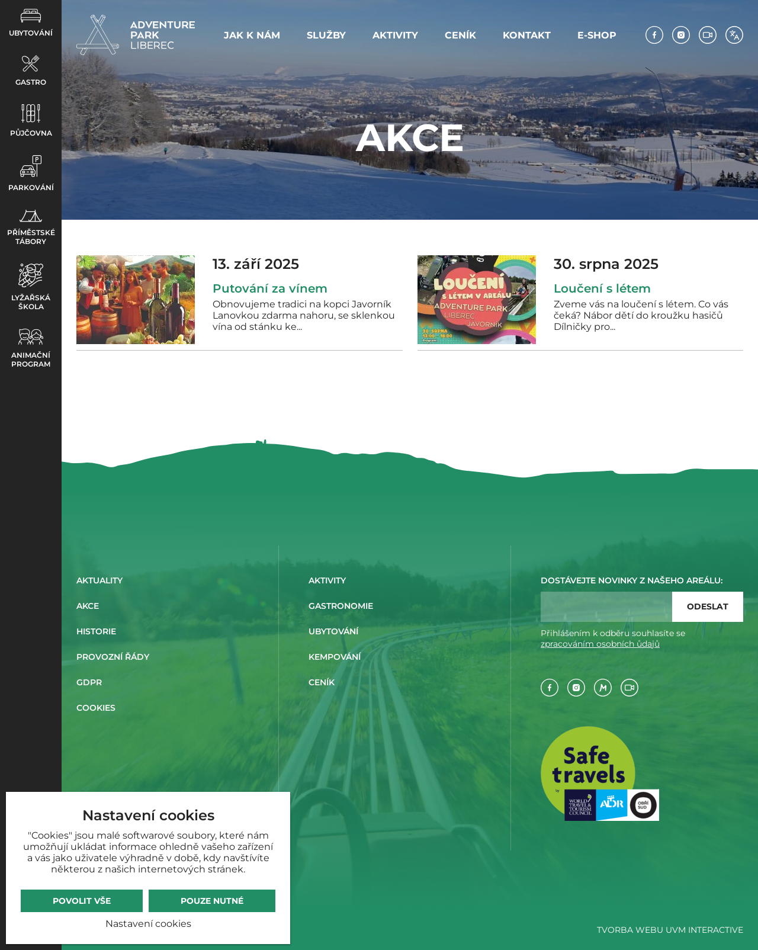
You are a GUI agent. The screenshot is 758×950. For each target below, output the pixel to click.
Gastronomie (341, 606)
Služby (326, 35)
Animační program (30, 348)
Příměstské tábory (31, 228)
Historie (96, 631)
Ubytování (31, 23)
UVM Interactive (704, 930)
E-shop (596, 35)
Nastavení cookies (148, 923)
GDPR (89, 682)
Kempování (335, 656)
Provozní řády (112, 656)
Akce (87, 606)
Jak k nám (252, 35)
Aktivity (395, 35)
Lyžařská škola (30, 287)
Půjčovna (31, 120)
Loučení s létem (602, 288)
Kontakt (527, 35)
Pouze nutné (212, 901)
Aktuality (99, 580)
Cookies (95, 707)
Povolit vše (82, 901)
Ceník (460, 35)
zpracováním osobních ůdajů (600, 643)
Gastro (30, 70)
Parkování (31, 173)
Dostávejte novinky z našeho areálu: (631, 580)
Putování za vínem (270, 288)
